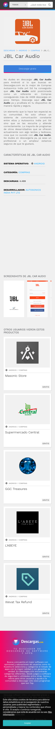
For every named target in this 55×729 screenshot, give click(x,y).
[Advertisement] (27, 236)
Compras (24, 172)
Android (39, 163)
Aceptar (27, 723)
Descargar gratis (27, 68)
